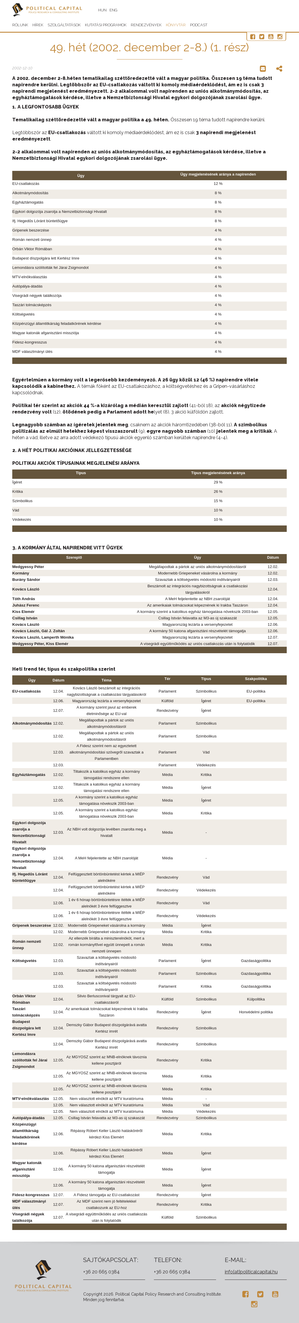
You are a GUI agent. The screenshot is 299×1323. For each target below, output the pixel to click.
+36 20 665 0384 (101, 1272)
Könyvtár (176, 25)
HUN (105, 10)
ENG (117, 10)
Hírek (37, 25)
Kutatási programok (105, 25)
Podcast (198, 25)
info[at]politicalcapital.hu (251, 1272)
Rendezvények (146, 25)
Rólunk (20, 25)
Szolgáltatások (64, 25)
